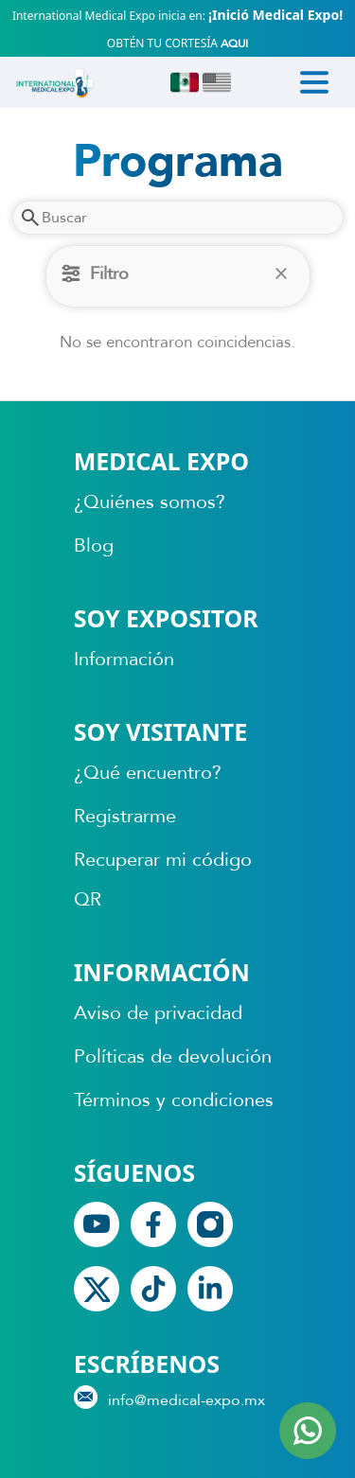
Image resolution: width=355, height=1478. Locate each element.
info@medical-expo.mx (169, 1398)
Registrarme (125, 816)
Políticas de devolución (173, 1056)
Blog (94, 545)
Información (124, 659)
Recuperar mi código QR (163, 879)
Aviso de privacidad (158, 1013)
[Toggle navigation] (314, 82)
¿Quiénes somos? (149, 502)
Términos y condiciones (174, 1100)
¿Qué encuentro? (148, 772)
